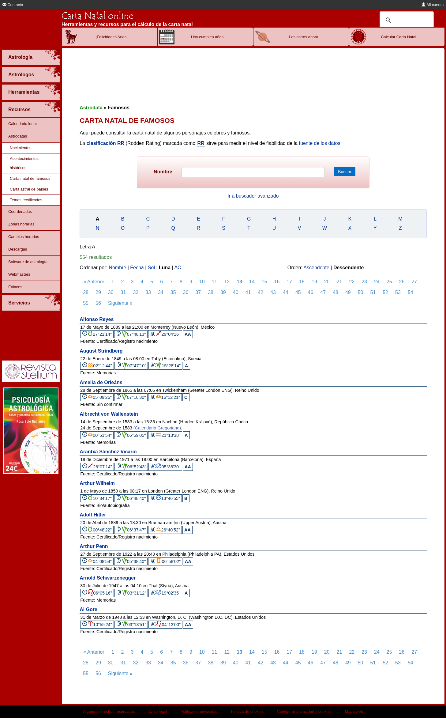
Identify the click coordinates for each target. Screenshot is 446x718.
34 (160, 292)
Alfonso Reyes (97, 319)
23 (364, 281)
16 (277, 281)
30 (111, 292)
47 (323, 292)
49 (348, 292)
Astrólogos (21, 74)
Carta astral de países (29, 189)
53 (398, 292)
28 (85, 292)
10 (202, 281)
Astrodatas (17, 136)
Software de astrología (27, 261)
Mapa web (354, 711)
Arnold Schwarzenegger (108, 577)
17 (289, 281)
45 (298, 292)
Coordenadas (20, 211)
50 (360, 292)
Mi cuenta (433, 4)
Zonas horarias (21, 224)
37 (198, 292)
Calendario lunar (22, 123)
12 (227, 281)
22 (351, 281)
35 (173, 292)
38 (210, 292)
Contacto (12, 4)
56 (98, 303)
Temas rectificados (26, 200)
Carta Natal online (97, 16)
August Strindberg (101, 350)
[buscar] (405, 20)
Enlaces (15, 287)
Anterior (93, 281)
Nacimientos (20, 147)
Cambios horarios (23, 236)
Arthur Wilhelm (97, 483)
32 (135, 292)
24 (377, 281)
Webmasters (19, 274)
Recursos (19, 109)
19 (314, 281)
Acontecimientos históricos (24, 163)
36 (186, 292)
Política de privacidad (199, 711)
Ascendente (316, 267)
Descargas (17, 249)
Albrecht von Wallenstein (109, 414)
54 (410, 292)
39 (223, 292)
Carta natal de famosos (30, 178)
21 (339, 281)
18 (302, 281)
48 (335, 292)
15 (264, 281)
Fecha (137, 267)
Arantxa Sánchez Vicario (108, 451)
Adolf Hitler (93, 514)
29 (98, 292)
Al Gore (88, 609)
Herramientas (23, 92)
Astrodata (91, 107)
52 (385, 292)
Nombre (163, 171)
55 (85, 303)
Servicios (19, 302)
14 (252, 281)
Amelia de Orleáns (101, 382)
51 (373, 292)
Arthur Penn (94, 546)
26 (402, 281)
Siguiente (120, 303)
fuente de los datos (319, 143)
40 (235, 292)
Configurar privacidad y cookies (304, 711)
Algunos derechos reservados (109, 711)
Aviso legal (157, 711)
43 (273, 292)
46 (310, 292)
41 (248, 292)
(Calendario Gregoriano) (157, 427)
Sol (151, 267)
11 (214, 281)
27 (414, 281)
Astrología (20, 57)
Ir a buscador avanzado (253, 195)
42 (260, 292)
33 (148, 292)
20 (327, 281)
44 (285, 292)
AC (177, 267)
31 (123, 292)
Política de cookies (247, 711)
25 (389, 281)
